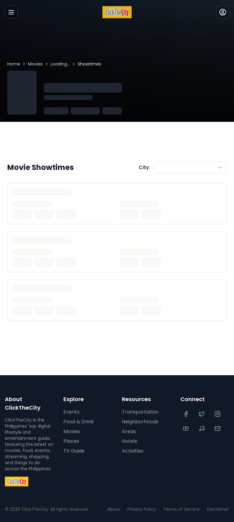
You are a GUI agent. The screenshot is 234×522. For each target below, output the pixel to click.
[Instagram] (218, 413)
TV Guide (74, 450)
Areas (129, 431)
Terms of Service (181, 509)
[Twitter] (202, 413)
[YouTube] (186, 428)
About (113, 509)
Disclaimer (218, 509)
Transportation (140, 411)
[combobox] (190, 167)
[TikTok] (202, 428)
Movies (35, 64)
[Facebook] (186, 413)
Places (71, 441)
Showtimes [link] (89, 64)
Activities (133, 450)
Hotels (129, 441)
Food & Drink (78, 421)
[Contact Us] (218, 428)
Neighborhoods (140, 421)
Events (71, 411)
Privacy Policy (141, 509)
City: (144, 167)
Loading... (60, 64)
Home (13, 64)
